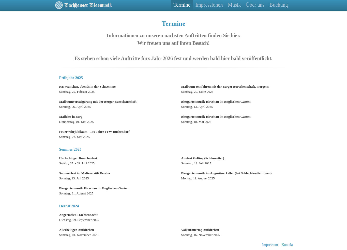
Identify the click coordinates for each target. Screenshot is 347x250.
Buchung (278, 5)
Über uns (255, 5)
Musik (234, 5)
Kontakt (287, 245)
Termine (181, 5)
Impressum (270, 245)
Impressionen (209, 5)
